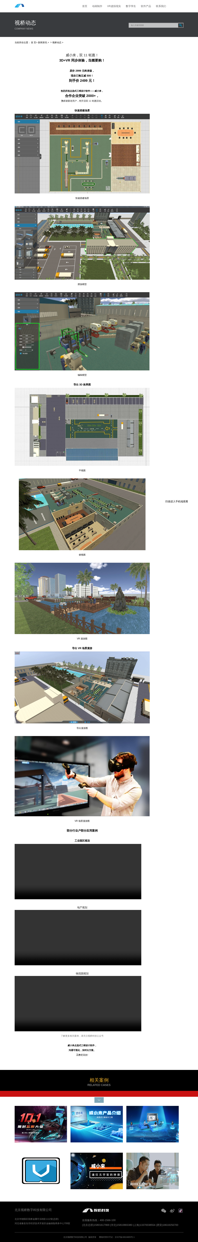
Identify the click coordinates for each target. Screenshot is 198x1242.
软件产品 (146, 6)
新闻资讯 (42, 42)
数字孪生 (131, 6)
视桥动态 (56, 42)
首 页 (33, 42)
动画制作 (97, 6)
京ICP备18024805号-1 (125, 1237)
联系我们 (161, 6)
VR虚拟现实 (114, 6)
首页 (84, 6)
